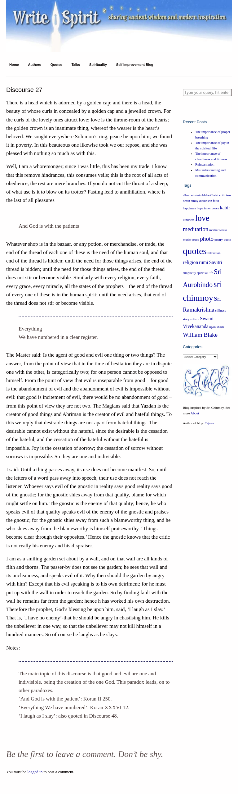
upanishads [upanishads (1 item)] (216, 327)
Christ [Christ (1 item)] (214, 195)
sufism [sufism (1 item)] (194, 319)
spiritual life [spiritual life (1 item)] (205, 273)
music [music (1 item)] (187, 239)
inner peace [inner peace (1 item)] (211, 208)
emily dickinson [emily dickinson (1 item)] (201, 201)
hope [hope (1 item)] (200, 208)
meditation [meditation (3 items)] (195, 229)
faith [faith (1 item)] (216, 201)
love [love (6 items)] (202, 218)
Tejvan (209, 423)
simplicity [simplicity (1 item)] (189, 273)
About (195, 413)
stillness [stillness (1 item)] (220, 310)
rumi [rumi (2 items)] (203, 262)
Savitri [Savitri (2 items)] (215, 262)
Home (14, 64)
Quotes (56, 64)
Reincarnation (204, 164)
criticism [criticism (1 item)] (225, 195)
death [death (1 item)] (186, 201)
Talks (76, 64)
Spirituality (98, 64)
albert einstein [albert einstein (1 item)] (192, 195)
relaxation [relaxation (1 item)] (214, 253)
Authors (34, 64)
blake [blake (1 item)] (205, 195)
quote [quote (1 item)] (227, 239)
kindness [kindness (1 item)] (188, 219)
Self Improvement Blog (134, 64)
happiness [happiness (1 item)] (189, 208)
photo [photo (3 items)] (207, 238)
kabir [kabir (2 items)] (225, 207)
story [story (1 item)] (186, 319)
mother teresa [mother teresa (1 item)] (218, 230)
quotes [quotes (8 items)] (195, 251)
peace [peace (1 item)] (195, 239)
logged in (34, 771)
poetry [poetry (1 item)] (218, 239)
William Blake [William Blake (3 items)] (200, 334)
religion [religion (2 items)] (190, 262)
